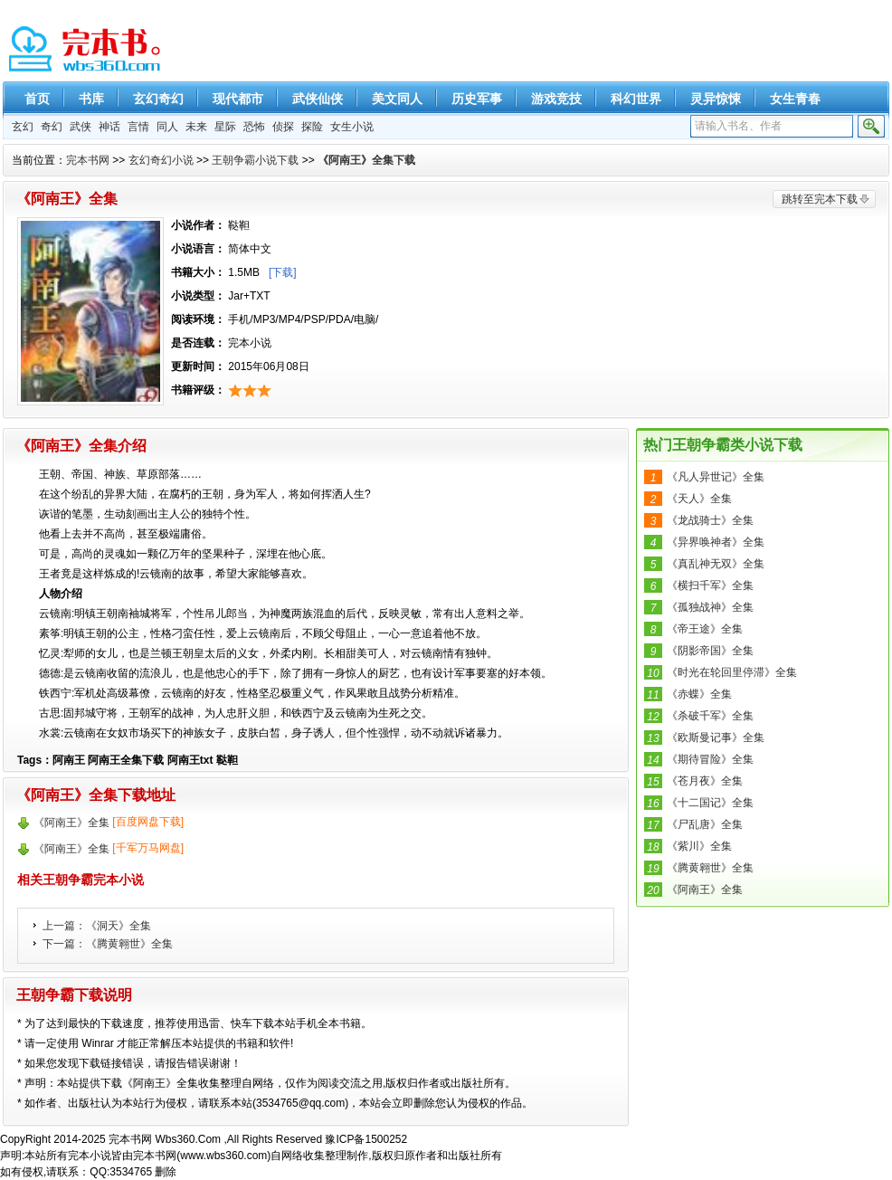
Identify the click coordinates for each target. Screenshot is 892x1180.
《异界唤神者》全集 (715, 542)
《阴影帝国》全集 (710, 650)
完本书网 (87, 160)
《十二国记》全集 (710, 802)
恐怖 (254, 126)
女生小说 (352, 126)
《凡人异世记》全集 (715, 477)
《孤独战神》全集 (710, 607)
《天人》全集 (699, 498)
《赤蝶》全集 (699, 694)
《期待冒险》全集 (710, 759)
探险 (312, 126)
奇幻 (51, 126)
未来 (196, 126)
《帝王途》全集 (705, 629)
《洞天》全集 (118, 925)
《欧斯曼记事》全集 (715, 737)
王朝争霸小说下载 (255, 160)
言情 (138, 126)
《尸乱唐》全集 (705, 824)
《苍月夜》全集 (705, 781)
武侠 (80, 126)
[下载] (283, 272)
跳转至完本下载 (820, 199)
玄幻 (22, 126)
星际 (225, 126)
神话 (109, 126)
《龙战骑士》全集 (710, 520)
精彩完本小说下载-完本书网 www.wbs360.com (86, 50)
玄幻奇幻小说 (161, 160)
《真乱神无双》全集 (715, 563)
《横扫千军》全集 (710, 585)
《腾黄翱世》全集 (129, 943)
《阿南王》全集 (705, 889)
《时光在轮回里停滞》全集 (732, 672)
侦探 (283, 126)
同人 (167, 126)
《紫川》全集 (699, 846)
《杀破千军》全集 (710, 715)
